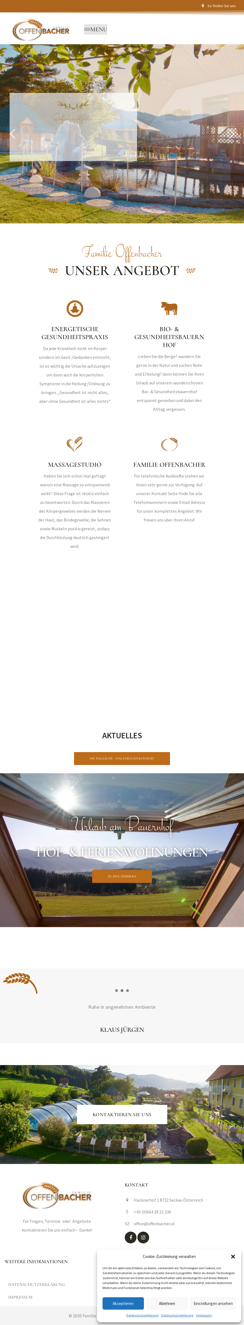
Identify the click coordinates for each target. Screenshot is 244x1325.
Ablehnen (167, 1303)
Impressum (204, 1315)
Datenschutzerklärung (142, 1315)
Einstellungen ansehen (213, 1303)
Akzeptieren (123, 1303)
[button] (233, 1256)
